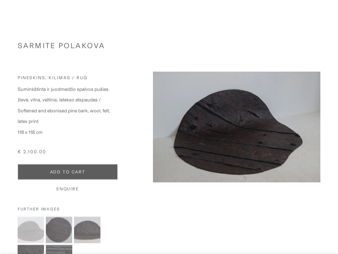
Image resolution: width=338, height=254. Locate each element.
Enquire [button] (67, 192)
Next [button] (331, 127)
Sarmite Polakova (61, 49)
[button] (31, 233)
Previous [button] (7, 127)
